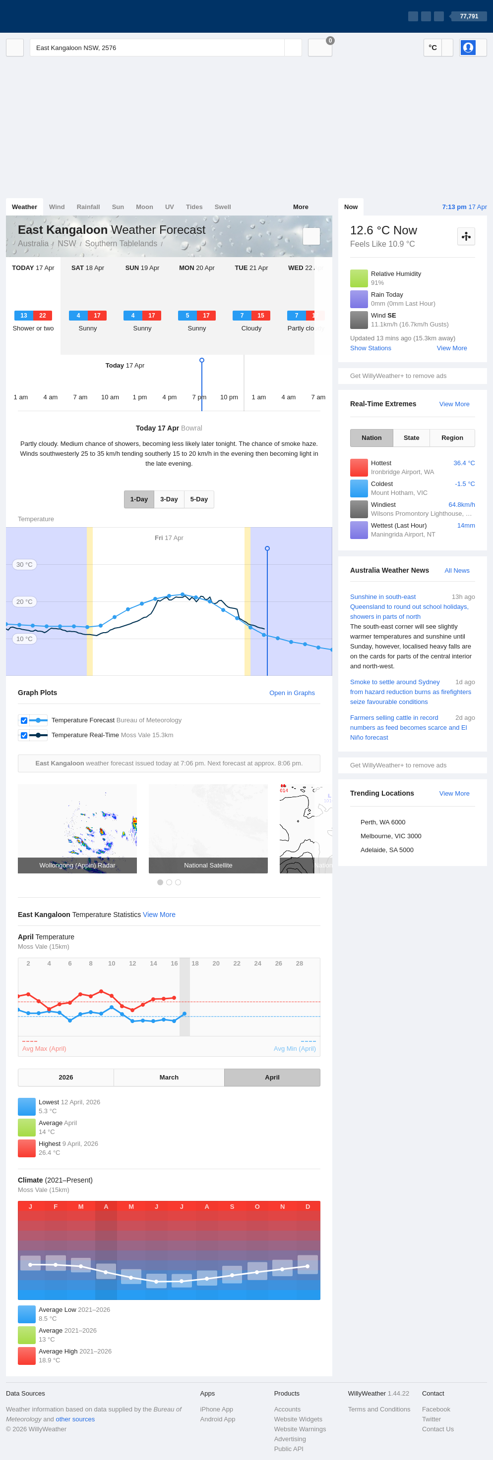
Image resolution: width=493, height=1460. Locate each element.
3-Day (169, 499)
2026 (66, 1077)
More (300, 207)
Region (452, 437)
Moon (144, 207)
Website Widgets (298, 1419)
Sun (118, 207)
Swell (223, 207)
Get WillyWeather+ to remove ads (398, 375)
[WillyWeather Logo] (52, 16)
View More (452, 348)
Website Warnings (300, 1429)
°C (433, 47)
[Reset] (276, 48)
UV (169, 207)
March (169, 1077)
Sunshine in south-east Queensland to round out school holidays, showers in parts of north (412, 631)
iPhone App (217, 1409)
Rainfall (88, 207)
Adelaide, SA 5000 (387, 850)
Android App (218, 1419)
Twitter (431, 1419)
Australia (33, 243)
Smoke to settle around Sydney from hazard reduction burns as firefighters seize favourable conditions (412, 691)
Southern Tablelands (121, 243)
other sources (75, 1419)
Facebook (436, 1409)
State (412, 437)
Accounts (287, 1409)
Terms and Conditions (379, 1409)
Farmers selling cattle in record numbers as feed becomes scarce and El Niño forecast (412, 727)
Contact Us (438, 1429)
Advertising (290, 1439)
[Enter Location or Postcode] (166, 47)
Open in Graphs (292, 693)
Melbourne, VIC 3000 (391, 836)
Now (351, 207)
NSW (67, 243)
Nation (371, 437)
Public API (289, 1449)
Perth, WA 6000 (383, 822)
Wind (57, 207)
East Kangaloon (168, 243)
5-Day (199, 499)
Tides (194, 207)
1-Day (139, 499)
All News (457, 570)
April (272, 1077)
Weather (24, 207)
